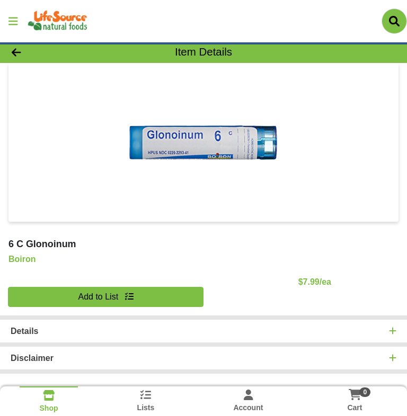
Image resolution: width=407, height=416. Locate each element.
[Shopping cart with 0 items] (354, 394)
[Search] (394, 21)
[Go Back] (57, 52)
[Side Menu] (13, 21)
